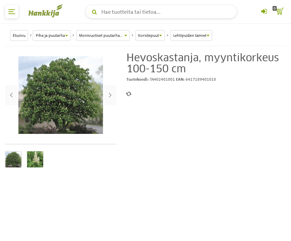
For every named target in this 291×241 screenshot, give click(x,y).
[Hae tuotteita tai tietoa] (161, 11)
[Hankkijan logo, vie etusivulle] (46, 10)
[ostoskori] (279, 11)
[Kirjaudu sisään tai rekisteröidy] (264, 11)
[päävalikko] (11, 11)
